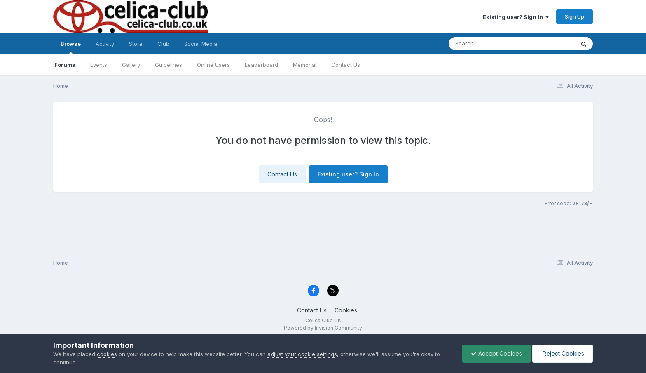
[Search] (489, 43)
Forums (64, 64)
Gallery (131, 64)
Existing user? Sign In (516, 17)
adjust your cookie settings (302, 354)
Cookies (346, 310)
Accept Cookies (496, 353)
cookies (107, 354)
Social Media (200, 43)
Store (136, 43)
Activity (105, 43)
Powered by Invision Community (323, 328)
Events (98, 64)
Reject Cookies (562, 353)
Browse (71, 47)
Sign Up (574, 16)
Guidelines (168, 64)
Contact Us (345, 64)
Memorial (304, 64)
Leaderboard (261, 64)
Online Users (213, 64)
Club (163, 43)
